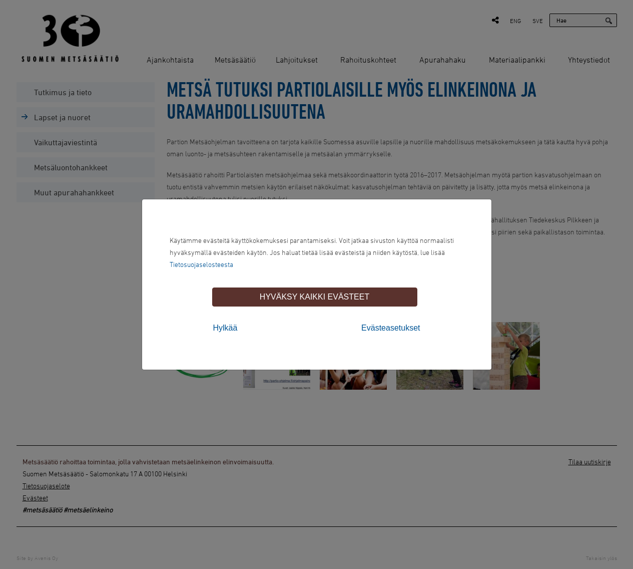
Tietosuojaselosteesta (201, 264)
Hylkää (225, 328)
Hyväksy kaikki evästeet (314, 297)
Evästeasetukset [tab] (390, 328)
